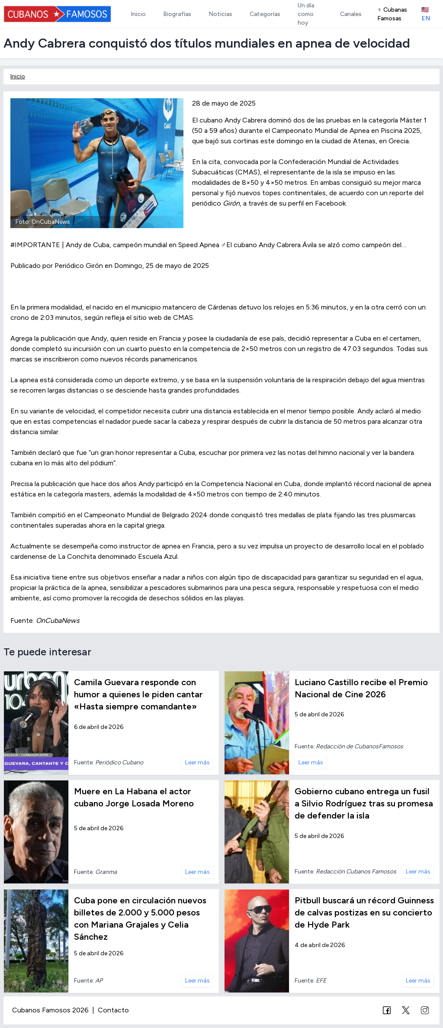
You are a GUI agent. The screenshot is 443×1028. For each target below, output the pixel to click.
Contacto (113, 1010)
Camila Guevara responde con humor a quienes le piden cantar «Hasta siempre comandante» (138, 694)
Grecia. (399, 141)
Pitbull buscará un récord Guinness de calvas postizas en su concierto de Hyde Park (364, 912)
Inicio (17, 76)
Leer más (197, 762)
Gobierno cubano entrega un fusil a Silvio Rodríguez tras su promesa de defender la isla (364, 803)
